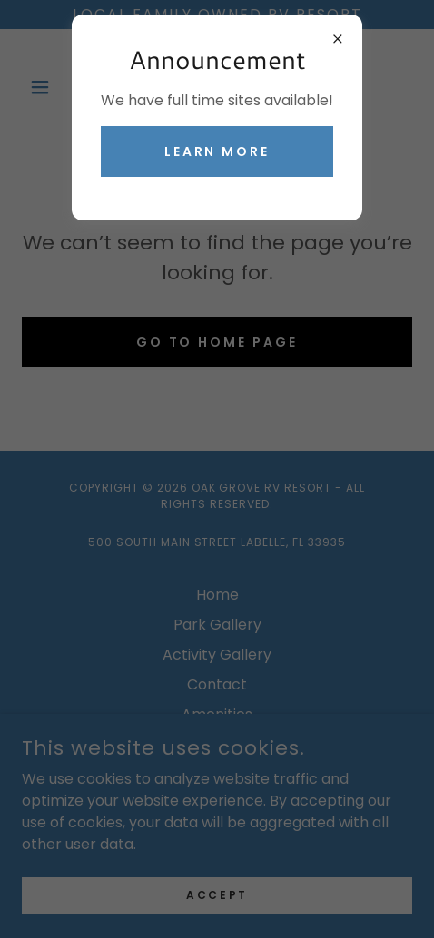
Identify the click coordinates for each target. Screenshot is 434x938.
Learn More (217, 151)
